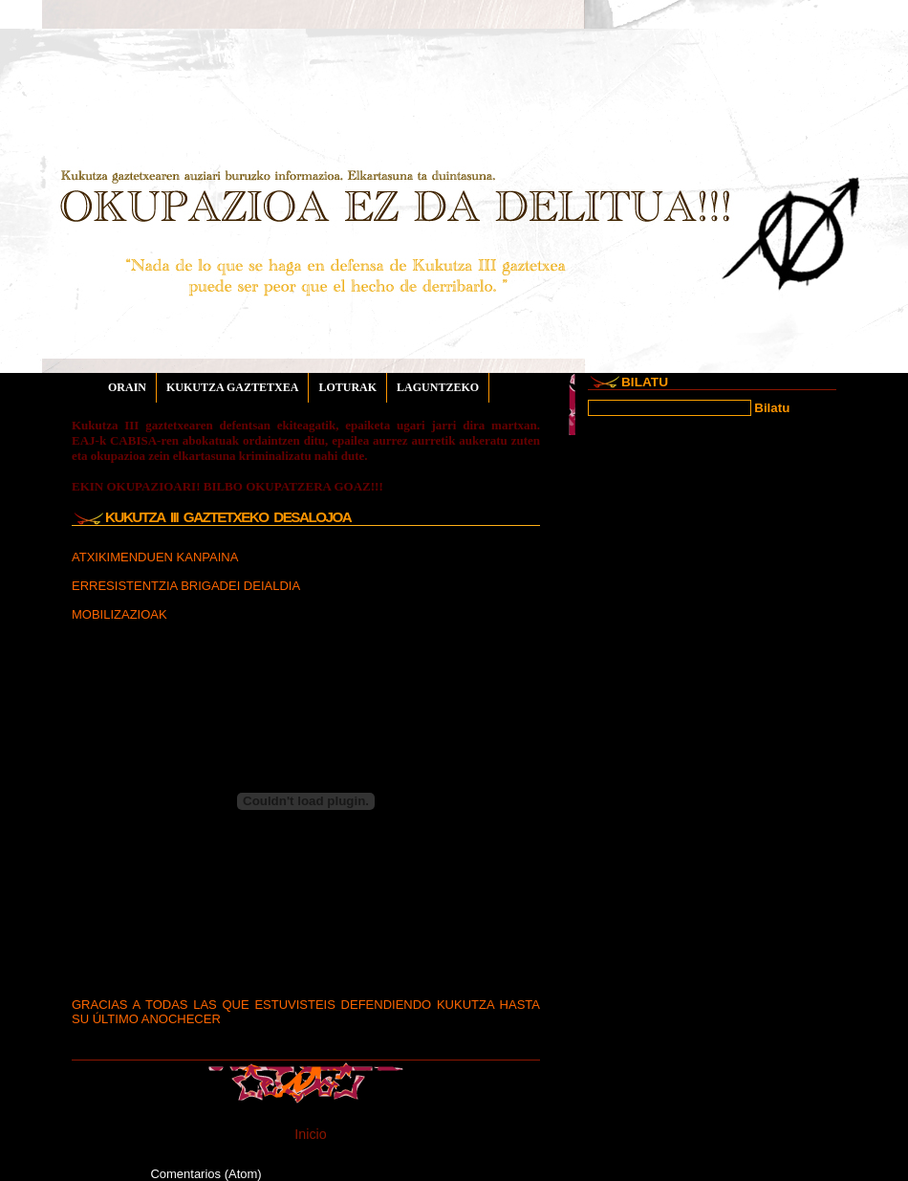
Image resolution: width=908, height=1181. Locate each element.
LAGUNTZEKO (438, 387)
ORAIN (127, 387)
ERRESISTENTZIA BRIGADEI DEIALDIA (186, 586)
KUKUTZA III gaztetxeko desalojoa (228, 517)
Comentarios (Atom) (205, 1174)
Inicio (310, 1134)
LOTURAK (347, 387)
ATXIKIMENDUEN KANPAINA (155, 557)
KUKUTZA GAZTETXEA (232, 387)
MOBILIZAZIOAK (119, 614)
